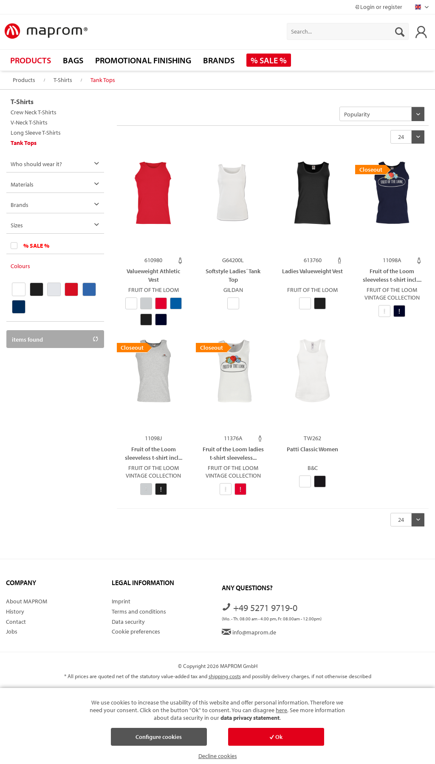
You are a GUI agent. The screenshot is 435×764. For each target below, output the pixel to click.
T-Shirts (22, 101)
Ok (276, 737)
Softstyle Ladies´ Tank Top (233, 275)
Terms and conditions (139, 611)
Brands (19, 205)
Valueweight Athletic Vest (153, 275)
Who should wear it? (36, 164)
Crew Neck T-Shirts (33, 112)
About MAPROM (26, 601)
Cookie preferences (136, 631)
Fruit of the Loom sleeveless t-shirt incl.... (392, 275)
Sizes (17, 225)
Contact (16, 621)
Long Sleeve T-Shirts (36, 132)
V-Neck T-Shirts (29, 122)
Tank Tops (24, 143)
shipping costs (225, 676)
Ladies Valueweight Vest (312, 271)
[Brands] (218, 60)
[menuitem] (348, 31)
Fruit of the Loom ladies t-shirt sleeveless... (233, 453)
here (281, 710)
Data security (128, 621)
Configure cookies (159, 737)
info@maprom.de (249, 632)
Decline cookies (217, 756)
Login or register (378, 7)
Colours (20, 266)
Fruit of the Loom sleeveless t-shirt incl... (153, 453)
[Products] (30, 60)
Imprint (121, 601)
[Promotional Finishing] (143, 60)
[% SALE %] (268, 60)
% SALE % (36, 245)
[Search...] (348, 31)
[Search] (400, 31)
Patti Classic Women (312, 449)
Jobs (11, 631)
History (15, 611)
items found (55, 339)
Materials (22, 184)
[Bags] (73, 60)
